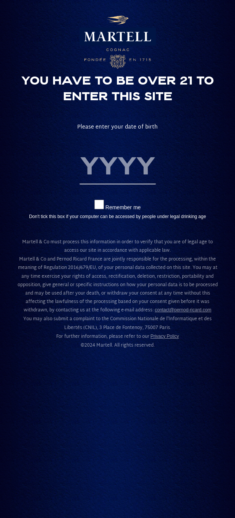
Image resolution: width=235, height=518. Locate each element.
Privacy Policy (165, 336)
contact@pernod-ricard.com (183, 310)
